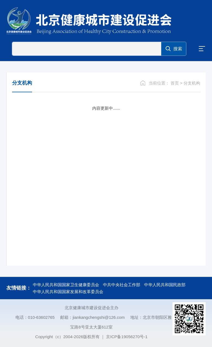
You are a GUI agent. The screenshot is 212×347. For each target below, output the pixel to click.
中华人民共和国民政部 (165, 284)
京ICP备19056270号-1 (126, 336)
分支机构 (192, 83)
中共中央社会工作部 (121, 284)
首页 (175, 83)
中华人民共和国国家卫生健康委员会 (66, 284)
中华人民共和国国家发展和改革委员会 (68, 291)
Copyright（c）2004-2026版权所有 (67, 336)
